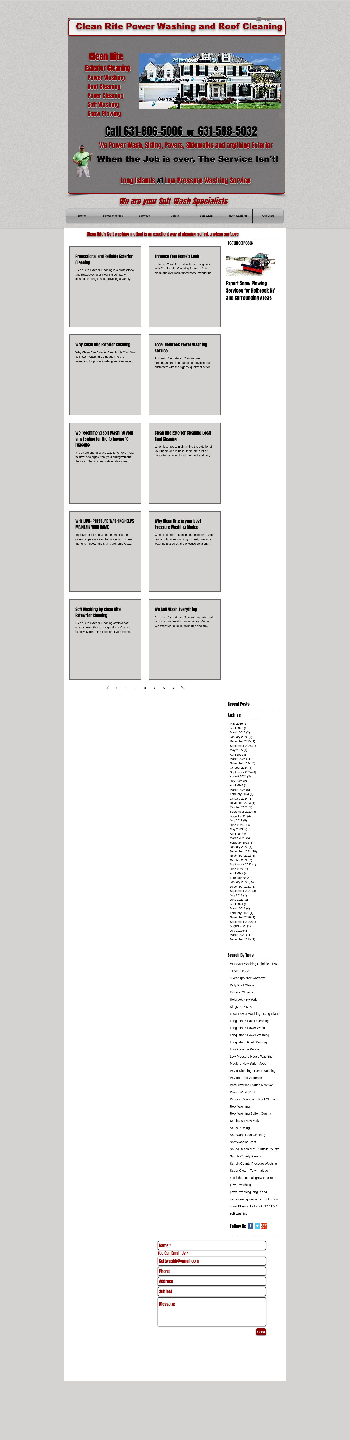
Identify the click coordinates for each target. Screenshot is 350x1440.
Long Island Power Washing (249, 1035)
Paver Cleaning (241, 1071)
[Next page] (173, 688)
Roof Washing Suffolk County (250, 1113)
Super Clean (238, 1170)
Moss (262, 1063)
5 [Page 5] (164, 688)
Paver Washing (264, 1071)
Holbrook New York (243, 999)
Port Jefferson (252, 1078)
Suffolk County (268, 1149)
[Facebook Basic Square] (250, 1226)
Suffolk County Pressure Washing (253, 1163)
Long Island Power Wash (247, 1028)
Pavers (235, 1078)
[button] (282, 113)
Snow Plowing (240, 1128)
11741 (234, 971)
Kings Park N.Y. (241, 1007)
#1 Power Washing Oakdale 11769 (254, 964)
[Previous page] (116, 688)
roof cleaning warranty (245, 1199)
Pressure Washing (243, 1099)
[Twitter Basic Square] (257, 1226)
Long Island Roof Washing (248, 1042)
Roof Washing (240, 1106)
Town (254, 1170)
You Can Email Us (172, 1253)
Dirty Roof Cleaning (243, 985)
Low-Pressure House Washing (251, 1056)
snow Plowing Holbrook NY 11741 (254, 1206)
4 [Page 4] (154, 688)
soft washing (238, 1213)
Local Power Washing (245, 1014)
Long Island (271, 1014)
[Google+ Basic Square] (264, 1226)
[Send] (261, 1331)
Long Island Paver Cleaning (249, 1021)
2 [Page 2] (135, 688)
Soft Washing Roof (243, 1142)
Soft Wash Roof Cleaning (247, 1135)
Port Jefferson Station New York (252, 1085)
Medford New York (243, 1063)
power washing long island (248, 1192)
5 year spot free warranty (247, 978)
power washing (240, 1185)
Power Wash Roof (242, 1092)
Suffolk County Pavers (245, 1156)
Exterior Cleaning (242, 992)
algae (264, 1170)
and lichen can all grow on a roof (252, 1178)
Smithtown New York (244, 1120)
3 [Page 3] (145, 688)
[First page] (107, 688)
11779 (245, 971)
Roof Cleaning (268, 1099)
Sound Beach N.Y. (242, 1149)
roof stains (271, 1199)
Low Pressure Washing (246, 1049)
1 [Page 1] (126, 688)
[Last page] (183, 688)
